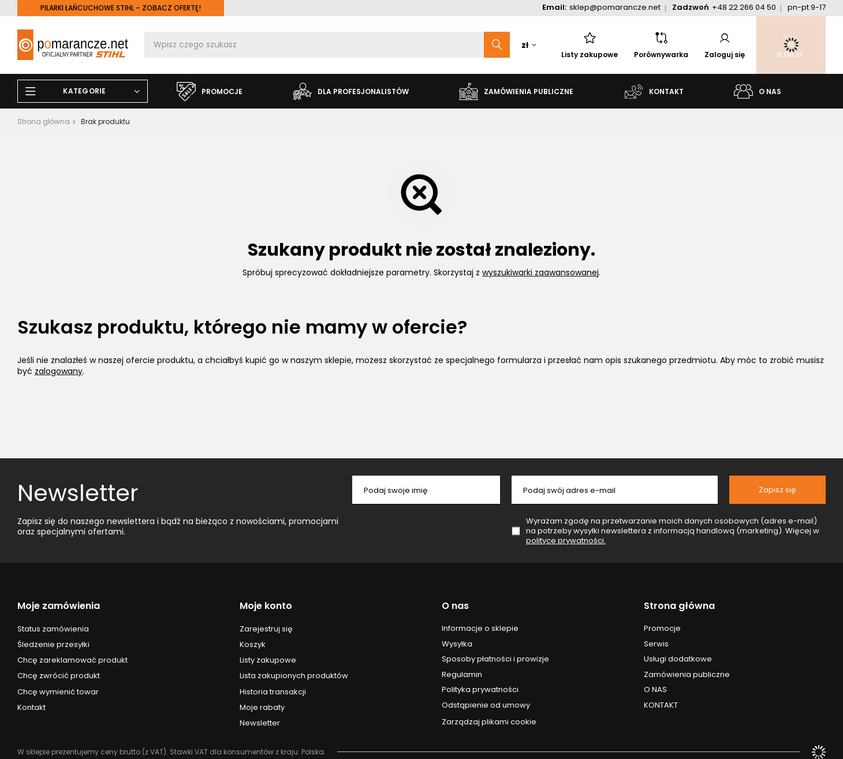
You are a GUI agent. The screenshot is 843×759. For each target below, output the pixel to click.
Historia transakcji (273, 692)
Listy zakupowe (589, 45)
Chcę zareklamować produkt (72, 660)
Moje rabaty (262, 707)
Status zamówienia (53, 629)
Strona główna (43, 121)
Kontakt (31, 707)
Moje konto (266, 606)
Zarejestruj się (266, 629)
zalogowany (59, 371)
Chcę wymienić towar (58, 692)
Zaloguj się (724, 45)
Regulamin (462, 674)
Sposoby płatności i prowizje (495, 659)
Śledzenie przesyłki (53, 644)
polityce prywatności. (566, 540)
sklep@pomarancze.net (615, 7)
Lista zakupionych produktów (294, 676)
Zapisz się (777, 489)
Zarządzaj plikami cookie (489, 721)
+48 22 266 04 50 (744, 7)
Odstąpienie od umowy (486, 705)
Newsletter (78, 493)
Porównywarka (661, 45)
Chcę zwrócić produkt (58, 676)
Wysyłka (457, 644)
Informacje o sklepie (480, 628)
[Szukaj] (497, 45)
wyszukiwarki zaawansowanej (540, 272)
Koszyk (253, 644)
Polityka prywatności (480, 689)
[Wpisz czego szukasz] (327, 45)
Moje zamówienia (58, 606)
